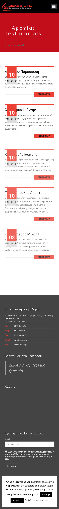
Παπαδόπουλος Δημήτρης (25, 197)
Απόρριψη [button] (17, 500)
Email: (7, 439)
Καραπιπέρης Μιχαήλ (22, 239)
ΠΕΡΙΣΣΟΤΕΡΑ (44, 94)
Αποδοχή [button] (46, 494)
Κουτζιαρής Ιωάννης (21, 159)
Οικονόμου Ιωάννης (20, 110)
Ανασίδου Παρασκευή (22, 72)
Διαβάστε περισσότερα (37, 500)
